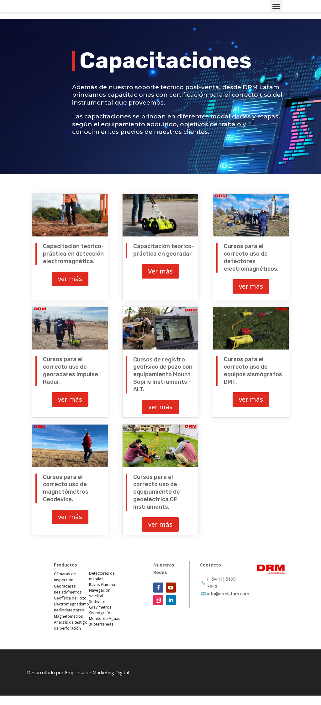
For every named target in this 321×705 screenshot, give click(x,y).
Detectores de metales (102, 585)
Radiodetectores (69, 619)
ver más (70, 288)
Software (97, 611)
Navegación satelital (99, 602)
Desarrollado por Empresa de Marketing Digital (78, 682)
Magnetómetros (68, 625)
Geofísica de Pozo (70, 607)
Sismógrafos (101, 622)
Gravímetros (100, 616)
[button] (276, 11)
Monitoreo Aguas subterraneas (104, 630)
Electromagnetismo (71, 613)
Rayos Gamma (102, 594)
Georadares (65, 595)
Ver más (160, 280)
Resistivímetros (68, 601)
